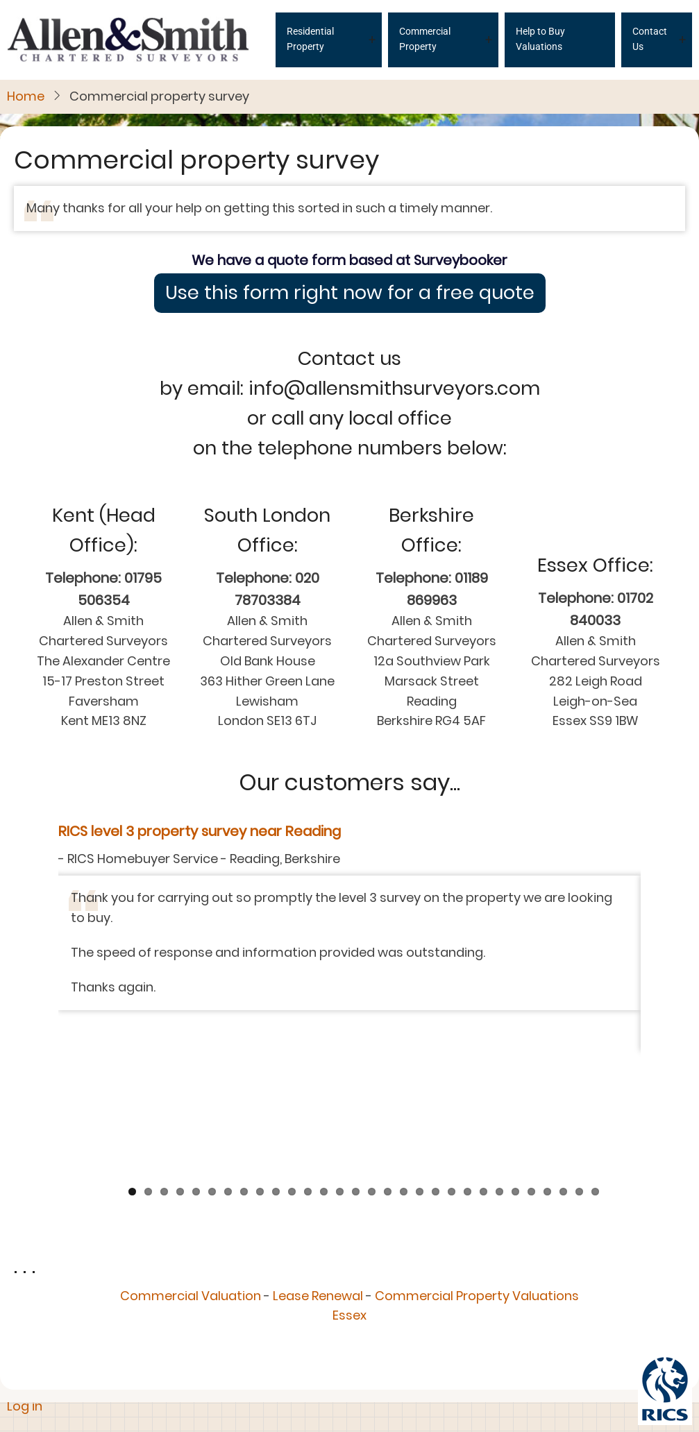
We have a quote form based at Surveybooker (349, 260)
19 (419, 1048)
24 (499, 1048)
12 (308, 1048)
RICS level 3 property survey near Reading (199, 831)
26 (531, 1048)
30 (595, 1048)
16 (372, 1048)
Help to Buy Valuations (540, 39)
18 (403, 1048)
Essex (349, 1172)
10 (276, 1048)
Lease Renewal (318, 1152)
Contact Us (649, 39)
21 (451, 1048)
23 (483, 1048)
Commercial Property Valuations (477, 1152)
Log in (24, 1406)
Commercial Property (424, 39)
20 (435, 1048)
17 (387, 1048)
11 (292, 1048)
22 (467, 1048)
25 (515, 1048)
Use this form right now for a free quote (349, 292)
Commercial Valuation (190, 1152)
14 (340, 1048)
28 (563, 1048)
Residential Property (310, 39)
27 (547, 1048)
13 (324, 1048)
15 (356, 1048)
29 (579, 1048)
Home (25, 96)
